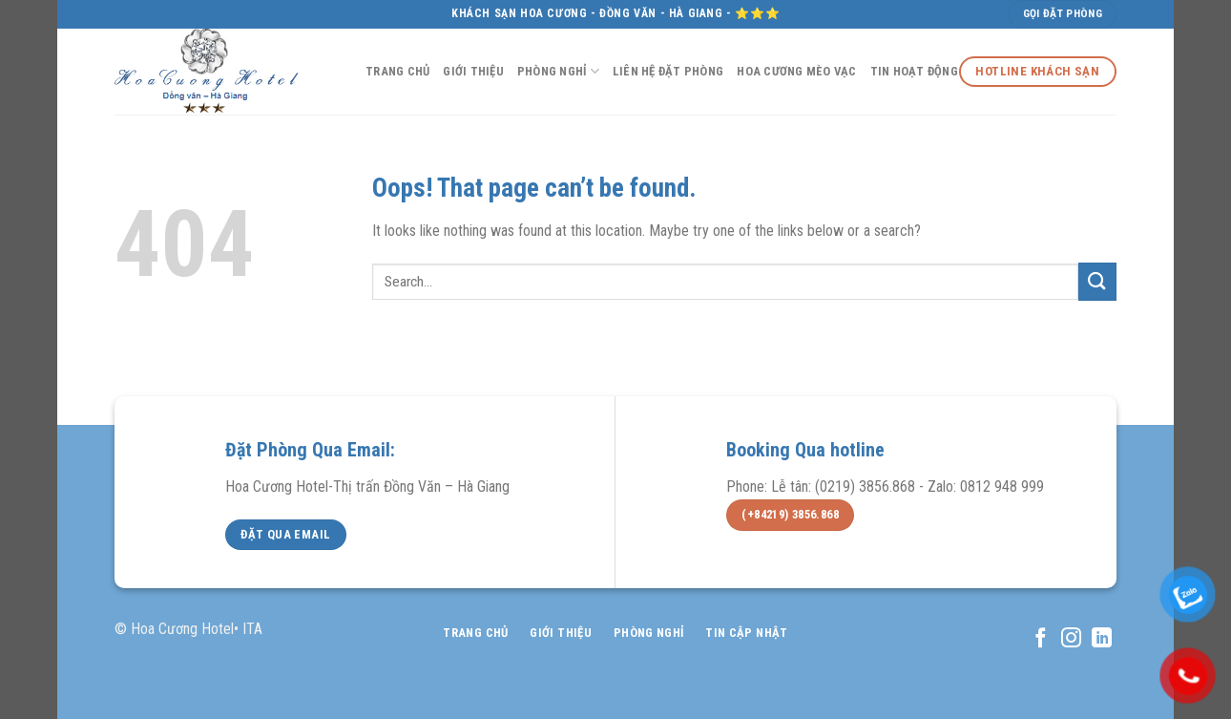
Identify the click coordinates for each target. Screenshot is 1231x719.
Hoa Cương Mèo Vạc (796, 71)
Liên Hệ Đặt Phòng (668, 71)
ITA (252, 629)
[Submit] (1097, 281)
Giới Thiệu (473, 71)
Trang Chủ (397, 71)
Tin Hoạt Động (914, 71)
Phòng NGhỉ (558, 71)
